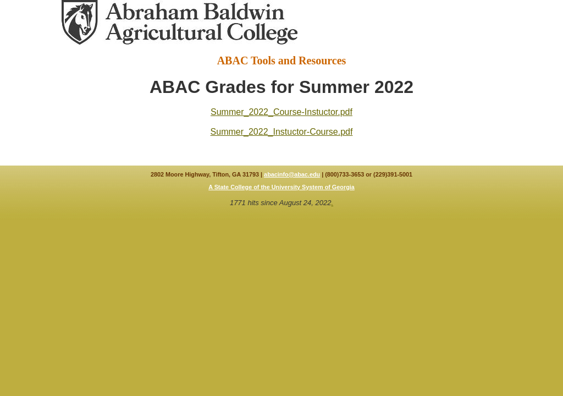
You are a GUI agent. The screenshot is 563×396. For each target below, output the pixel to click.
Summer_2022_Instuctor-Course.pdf (282, 131)
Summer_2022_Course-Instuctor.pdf (281, 112)
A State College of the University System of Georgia (281, 187)
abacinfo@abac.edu (292, 174)
